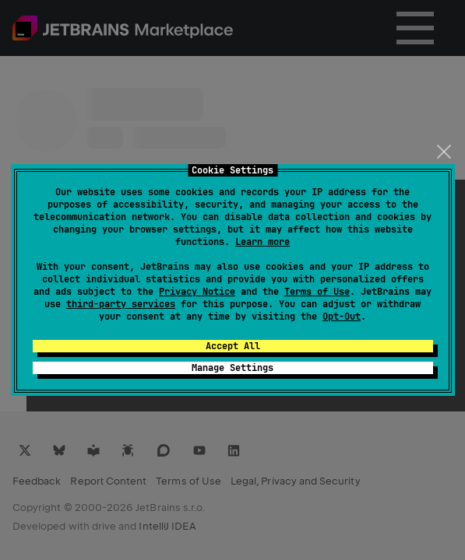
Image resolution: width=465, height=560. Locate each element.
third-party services (120, 304)
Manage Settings (232, 368)
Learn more (262, 242)
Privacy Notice (197, 291)
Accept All (233, 346)
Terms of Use (317, 291)
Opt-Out (341, 316)
